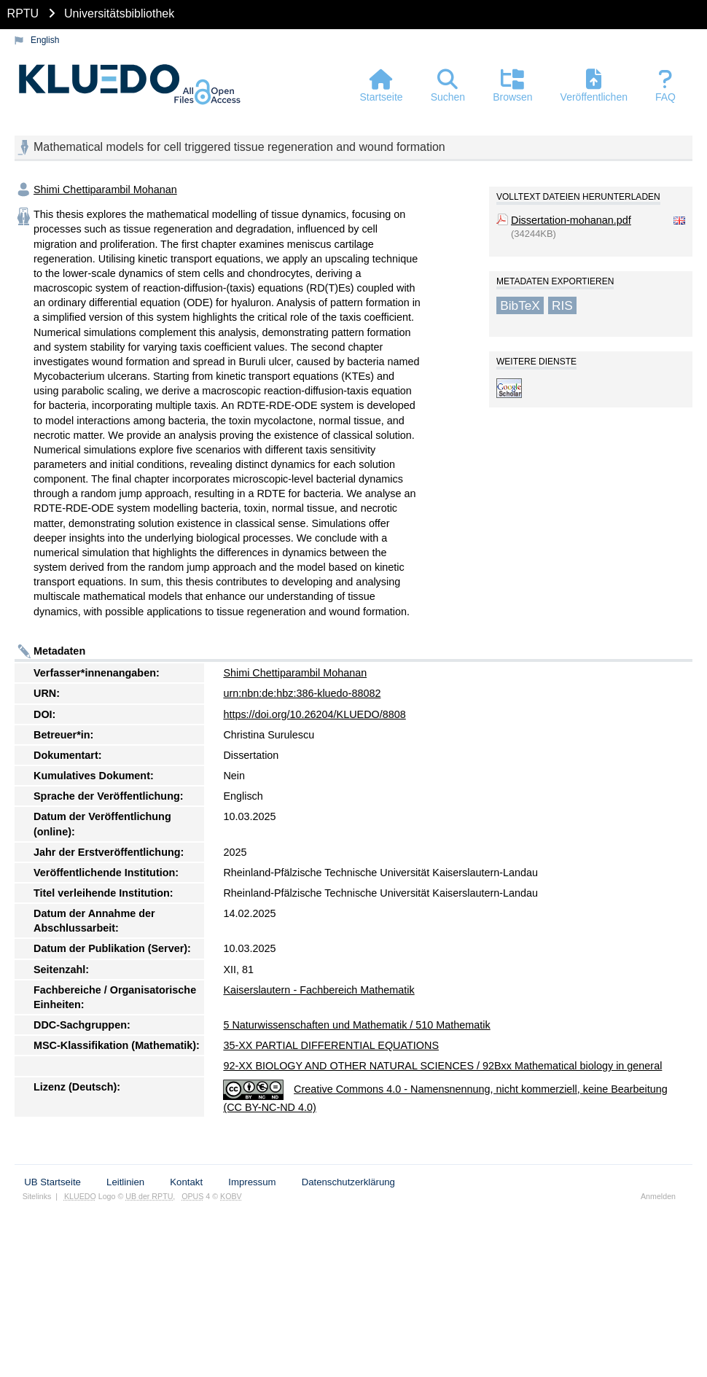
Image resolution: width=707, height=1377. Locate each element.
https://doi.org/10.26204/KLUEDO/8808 (314, 714)
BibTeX (520, 305)
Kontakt (186, 1182)
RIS (562, 305)
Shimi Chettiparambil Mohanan (105, 189)
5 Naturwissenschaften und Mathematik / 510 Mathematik (356, 1025)
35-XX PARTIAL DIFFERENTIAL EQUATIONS (331, 1045)
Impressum (252, 1182)
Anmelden (658, 1196)
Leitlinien (125, 1182)
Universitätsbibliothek (119, 13)
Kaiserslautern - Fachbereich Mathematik (318, 990)
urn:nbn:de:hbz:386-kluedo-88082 (301, 693)
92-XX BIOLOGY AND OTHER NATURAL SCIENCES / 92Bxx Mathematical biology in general (442, 1066)
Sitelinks (37, 1196)
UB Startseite (52, 1182)
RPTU (23, 13)
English (45, 40)
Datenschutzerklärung (348, 1182)
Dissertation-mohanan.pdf (571, 220)
